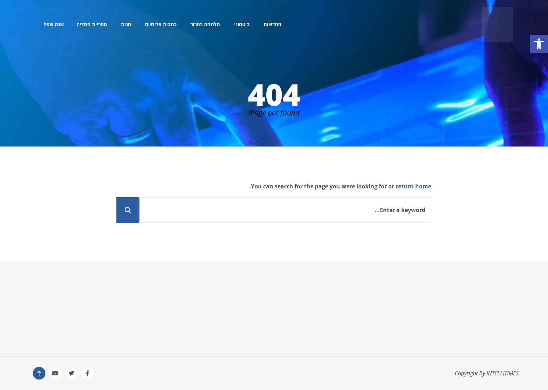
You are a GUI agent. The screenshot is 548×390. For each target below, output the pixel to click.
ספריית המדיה (92, 24)
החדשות (272, 24)
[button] (539, 44)
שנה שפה (53, 24)
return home (413, 186)
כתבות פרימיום (160, 24)
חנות (126, 24)
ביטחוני (242, 24)
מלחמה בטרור (205, 24)
